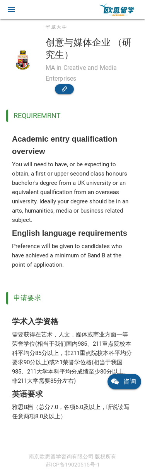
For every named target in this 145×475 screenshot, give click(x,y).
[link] (116, 9)
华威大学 (56, 27)
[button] (11, 9)
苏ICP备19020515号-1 (73, 464)
